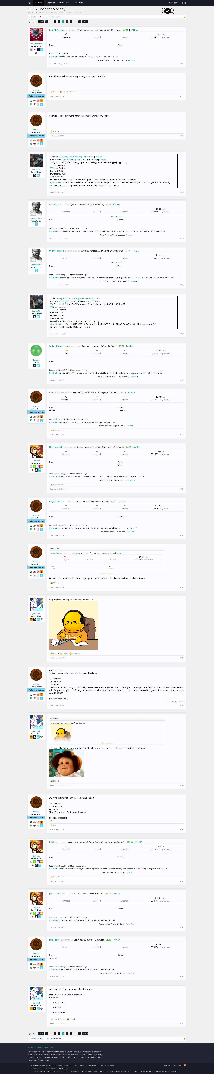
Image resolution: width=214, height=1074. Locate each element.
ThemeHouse (62, 1068)
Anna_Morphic (36, 44)
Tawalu (36, 360)
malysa (36, 90)
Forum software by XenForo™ (48, 1066)
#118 (182, 927)
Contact (103, 159)
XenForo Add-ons (76, 1066)
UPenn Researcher (57, 250)
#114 (182, 705)
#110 (182, 489)
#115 (182, 785)
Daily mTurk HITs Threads (47, 12)
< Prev (40, 22)
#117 (182, 881)
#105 (182, 238)
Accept (99, 156)
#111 (182, 535)
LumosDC (69, 12)
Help (174, 1066)
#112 (182, 587)
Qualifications (54, 57)
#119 (182, 977)
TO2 (52, 168)
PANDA (134, 29)
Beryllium (166, 1066)
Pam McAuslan (56, 29)
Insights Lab (67, 301)
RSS (185, 1065)
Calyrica (36, 461)
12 (80, 22)
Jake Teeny (54, 893)
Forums (38, 2)
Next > (85, 22)
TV (51, 162)
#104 (182, 192)
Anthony (53, 204)
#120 (182, 1023)
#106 (182, 285)
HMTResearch (55, 446)
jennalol (36, 613)
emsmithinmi (36, 218)
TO (51, 165)
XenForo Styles (90, 1066)
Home (29, 3)
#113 (182, 658)
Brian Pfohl (54, 392)
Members (50, 2)
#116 (182, 830)
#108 (182, 380)
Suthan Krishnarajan (71, 159)
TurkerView (131, 60)
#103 (182, 136)
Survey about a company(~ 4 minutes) (73, 298)
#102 (182, 96)
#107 (182, 334)
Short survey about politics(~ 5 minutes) (74, 156)
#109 (182, 435)
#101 (182, 64)
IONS (51, 842)
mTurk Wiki (64, 2)
